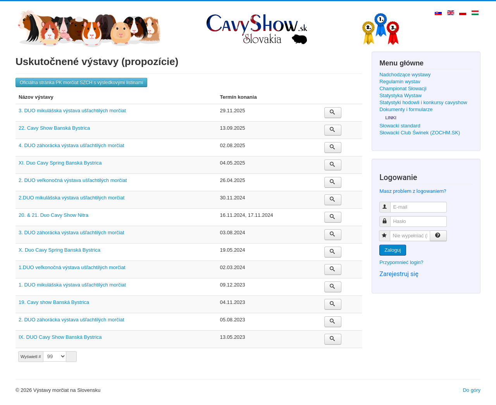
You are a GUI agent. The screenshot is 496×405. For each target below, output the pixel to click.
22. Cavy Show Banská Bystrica (54, 128)
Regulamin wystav (399, 81)
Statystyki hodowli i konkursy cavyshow (423, 102)
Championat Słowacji (402, 88)
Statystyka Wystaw (400, 95)
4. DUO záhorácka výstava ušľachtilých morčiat (71, 145)
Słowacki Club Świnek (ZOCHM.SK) (419, 133)
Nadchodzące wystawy (405, 74)
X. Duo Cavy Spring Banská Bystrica (59, 250)
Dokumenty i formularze (405, 109)
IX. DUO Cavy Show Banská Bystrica (60, 337)
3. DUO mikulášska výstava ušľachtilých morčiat (72, 110)
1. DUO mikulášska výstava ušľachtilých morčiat (72, 285)
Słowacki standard (399, 126)
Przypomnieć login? (401, 262)
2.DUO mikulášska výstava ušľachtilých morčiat (71, 198)
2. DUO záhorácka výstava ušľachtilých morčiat (71, 320)
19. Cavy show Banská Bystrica (54, 302)
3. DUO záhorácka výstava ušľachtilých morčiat (71, 232)
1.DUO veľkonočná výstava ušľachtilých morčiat (72, 267)
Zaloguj (392, 250)
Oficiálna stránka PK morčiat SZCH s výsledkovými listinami (81, 82)
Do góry (471, 390)
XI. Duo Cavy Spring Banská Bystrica (60, 163)
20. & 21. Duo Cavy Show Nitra (53, 215)
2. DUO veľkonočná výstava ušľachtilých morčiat (73, 180)
